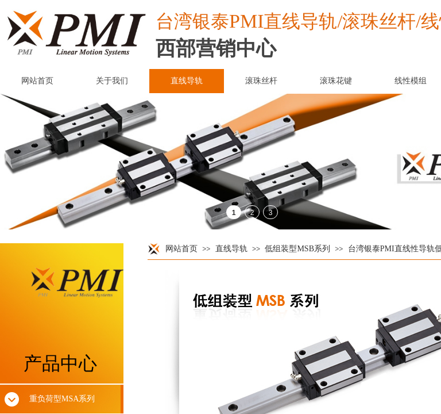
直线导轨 (231, 248)
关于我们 (112, 80)
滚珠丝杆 (261, 80)
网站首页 (181, 248)
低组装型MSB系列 (297, 248)
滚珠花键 (336, 80)
